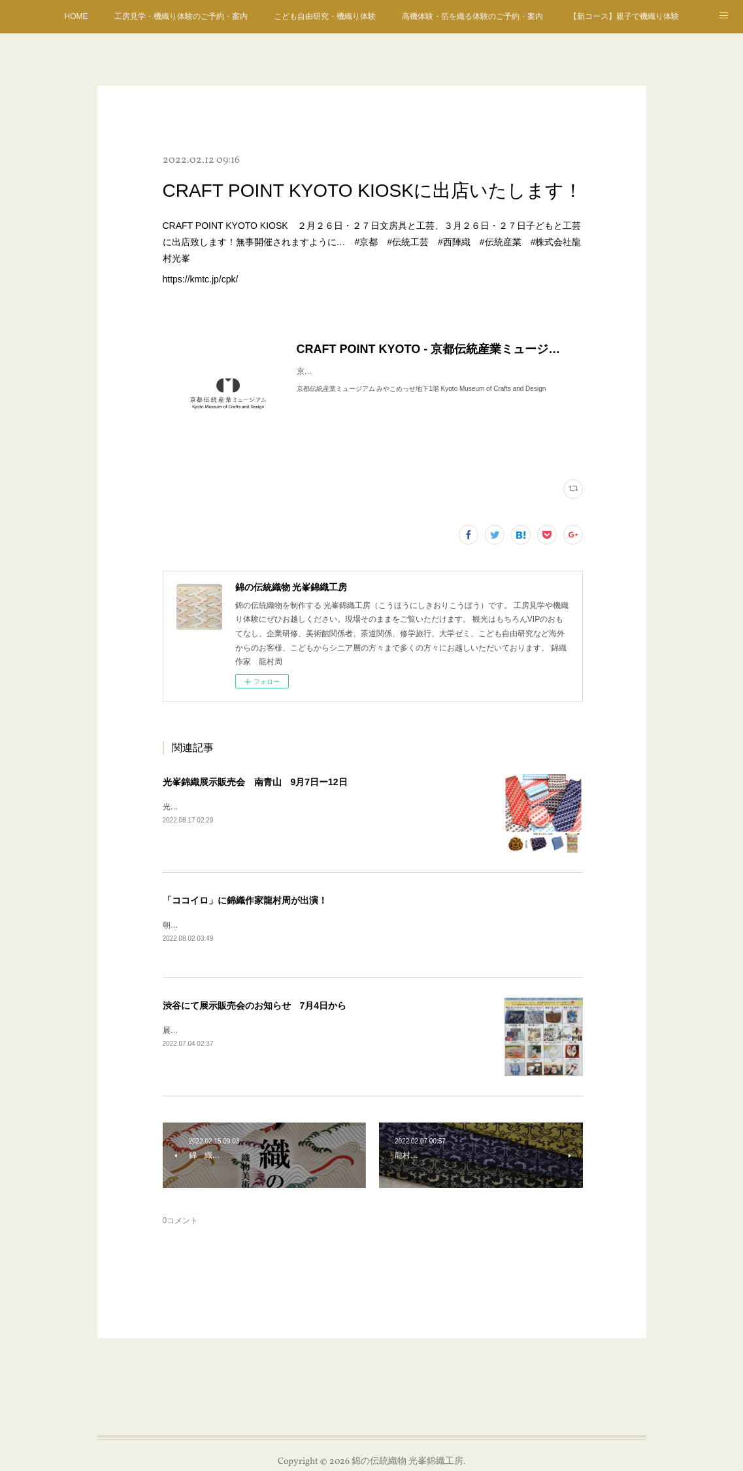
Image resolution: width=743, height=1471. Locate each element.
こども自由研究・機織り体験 (325, 16)
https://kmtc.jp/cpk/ (201, 279)
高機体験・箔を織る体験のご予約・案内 (472, 16)
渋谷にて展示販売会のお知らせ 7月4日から (255, 1006)
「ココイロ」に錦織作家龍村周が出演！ (245, 900)
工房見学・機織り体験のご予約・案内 (181, 16)
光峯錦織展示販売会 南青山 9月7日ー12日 (255, 782)
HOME (76, 16)
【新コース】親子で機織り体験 (624, 16)
